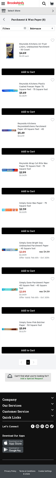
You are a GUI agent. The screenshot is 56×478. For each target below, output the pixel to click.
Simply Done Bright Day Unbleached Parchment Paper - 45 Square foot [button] (34, 246)
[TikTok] (52, 427)
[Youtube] (47, 427)
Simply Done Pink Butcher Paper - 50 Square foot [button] (32, 324)
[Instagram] (42, 427)
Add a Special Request (31, 378)
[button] (44, 3)
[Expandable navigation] (3, 3)
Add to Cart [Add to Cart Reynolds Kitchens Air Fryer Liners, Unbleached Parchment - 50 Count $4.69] (28, 71)
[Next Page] (34, 362)
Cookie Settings (45, 471)
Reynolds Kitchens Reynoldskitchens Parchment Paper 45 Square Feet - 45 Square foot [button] (32, 126)
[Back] (3, 19)
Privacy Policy (10, 471)
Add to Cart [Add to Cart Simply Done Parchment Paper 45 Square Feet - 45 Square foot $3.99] (28, 310)
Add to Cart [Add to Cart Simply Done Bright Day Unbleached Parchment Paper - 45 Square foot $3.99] (28, 270)
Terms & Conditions (27, 471)
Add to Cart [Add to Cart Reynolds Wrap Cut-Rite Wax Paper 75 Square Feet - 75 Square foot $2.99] (28, 191)
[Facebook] (32, 427)
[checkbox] (52, 40)
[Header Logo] (15, 3)
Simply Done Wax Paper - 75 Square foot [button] (33, 204)
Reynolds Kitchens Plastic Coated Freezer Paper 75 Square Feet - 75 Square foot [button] (33, 87)
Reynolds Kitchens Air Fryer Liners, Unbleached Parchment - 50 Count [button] (34, 47)
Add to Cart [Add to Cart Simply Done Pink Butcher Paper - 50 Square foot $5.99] (28, 350)
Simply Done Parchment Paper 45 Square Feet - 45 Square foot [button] (34, 285)
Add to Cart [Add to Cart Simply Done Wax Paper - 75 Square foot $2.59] (28, 231)
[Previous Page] (22, 362)
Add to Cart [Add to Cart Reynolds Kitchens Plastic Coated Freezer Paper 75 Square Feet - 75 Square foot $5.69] (28, 111)
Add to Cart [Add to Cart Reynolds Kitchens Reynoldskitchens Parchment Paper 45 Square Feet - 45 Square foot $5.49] (28, 151)
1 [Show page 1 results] (28, 362)
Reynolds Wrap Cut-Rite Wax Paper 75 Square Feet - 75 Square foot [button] (33, 166)
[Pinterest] (37, 427)
